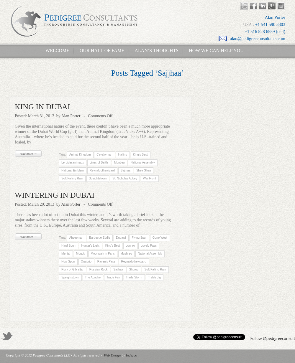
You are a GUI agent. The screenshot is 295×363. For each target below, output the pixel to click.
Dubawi (121, 237)
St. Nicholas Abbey (124, 178)
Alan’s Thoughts (157, 50)
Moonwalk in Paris (103, 253)
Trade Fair (113, 277)
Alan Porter (71, 116)
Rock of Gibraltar (72, 269)
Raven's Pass (106, 261)
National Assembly (142, 162)
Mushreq (126, 253)
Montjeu (119, 162)
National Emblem (72, 170)
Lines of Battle (99, 162)
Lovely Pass (149, 245)
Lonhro (130, 245)
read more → (28, 153)
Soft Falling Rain (72, 178)
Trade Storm (134, 277)
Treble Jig (154, 277)
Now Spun (68, 261)
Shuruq (133, 269)
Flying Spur (139, 237)
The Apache (93, 277)
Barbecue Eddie (99, 237)
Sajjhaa (125, 170)
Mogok (80, 253)
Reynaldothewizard (102, 170)
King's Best (140, 154)
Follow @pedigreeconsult (272, 338)
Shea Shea (143, 170)
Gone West (159, 237)
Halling (122, 154)
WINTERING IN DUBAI (54, 195)
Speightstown (97, 178)
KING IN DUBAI (42, 107)
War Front (149, 178)
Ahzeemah (76, 237)
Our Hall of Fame (102, 50)
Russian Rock (98, 269)
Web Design (112, 355)
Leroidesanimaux (72, 162)
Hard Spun (68, 245)
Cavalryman (104, 154)
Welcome (56, 50)
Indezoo (131, 355)
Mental (65, 253)
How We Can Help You (214, 50)
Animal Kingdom (80, 154)
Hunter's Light (90, 245)
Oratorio (86, 261)
